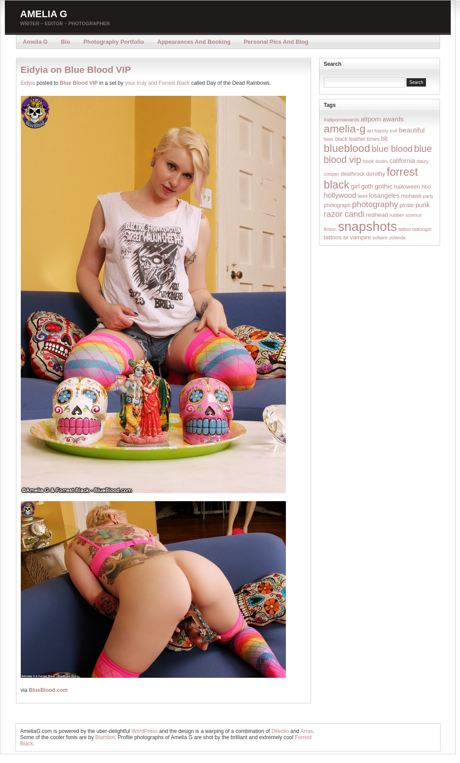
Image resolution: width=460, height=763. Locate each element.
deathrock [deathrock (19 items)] (353, 174)
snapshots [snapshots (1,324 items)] (367, 226)
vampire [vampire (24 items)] (360, 237)
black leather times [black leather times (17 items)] (357, 139)
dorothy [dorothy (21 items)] (375, 173)
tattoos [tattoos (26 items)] (333, 237)
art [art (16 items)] (370, 130)
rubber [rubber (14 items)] (396, 215)
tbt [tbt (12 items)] (346, 237)
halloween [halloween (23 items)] (407, 186)
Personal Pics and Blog (276, 41)
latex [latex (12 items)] (362, 196)
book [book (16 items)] (368, 161)
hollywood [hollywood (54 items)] (340, 195)
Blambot (105, 737)
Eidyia (28, 83)
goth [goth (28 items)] (367, 186)
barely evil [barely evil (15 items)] (386, 130)
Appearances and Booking (194, 41)
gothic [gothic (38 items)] (383, 186)
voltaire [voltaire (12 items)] (380, 237)
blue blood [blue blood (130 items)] (392, 149)
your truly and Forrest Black (157, 83)
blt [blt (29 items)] (384, 138)
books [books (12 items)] (382, 161)
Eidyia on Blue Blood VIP (76, 69)
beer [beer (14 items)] (329, 139)
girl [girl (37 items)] (355, 186)
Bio (65, 41)
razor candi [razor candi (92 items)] (344, 214)
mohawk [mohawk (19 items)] (411, 196)
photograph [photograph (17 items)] (337, 205)
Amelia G (44, 13)
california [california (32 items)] (402, 160)
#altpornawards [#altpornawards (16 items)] (341, 119)
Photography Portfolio (114, 41)
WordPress (145, 731)
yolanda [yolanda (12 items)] (397, 237)
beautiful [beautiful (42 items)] (412, 130)
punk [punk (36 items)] (422, 204)
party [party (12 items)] (428, 196)
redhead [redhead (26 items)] (377, 215)
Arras (306, 731)
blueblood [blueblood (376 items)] (347, 148)
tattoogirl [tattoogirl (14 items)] (421, 229)
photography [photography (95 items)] (375, 204)
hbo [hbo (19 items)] (426, 187)
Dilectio (280, 731)
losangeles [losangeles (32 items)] (384, 195)
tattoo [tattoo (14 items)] (405, 229)
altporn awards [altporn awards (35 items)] (382, 119)
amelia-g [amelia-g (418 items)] (345, 129)
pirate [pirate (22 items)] (406, 205)
